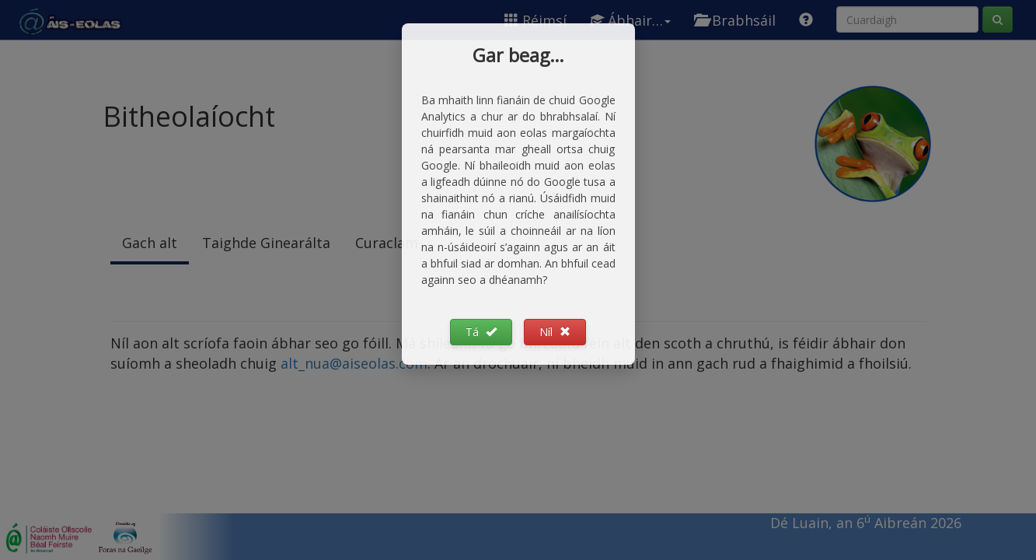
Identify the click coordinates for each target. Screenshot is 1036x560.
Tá (481, 331)
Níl (554, 331)
